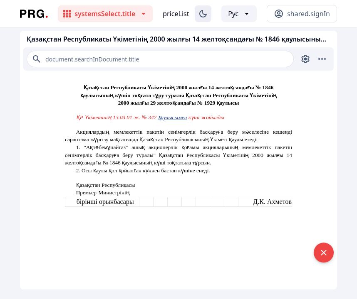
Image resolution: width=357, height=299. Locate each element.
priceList (176, 13)
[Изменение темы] (203, 13)
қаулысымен (172, 117)
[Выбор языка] (239, 13)
